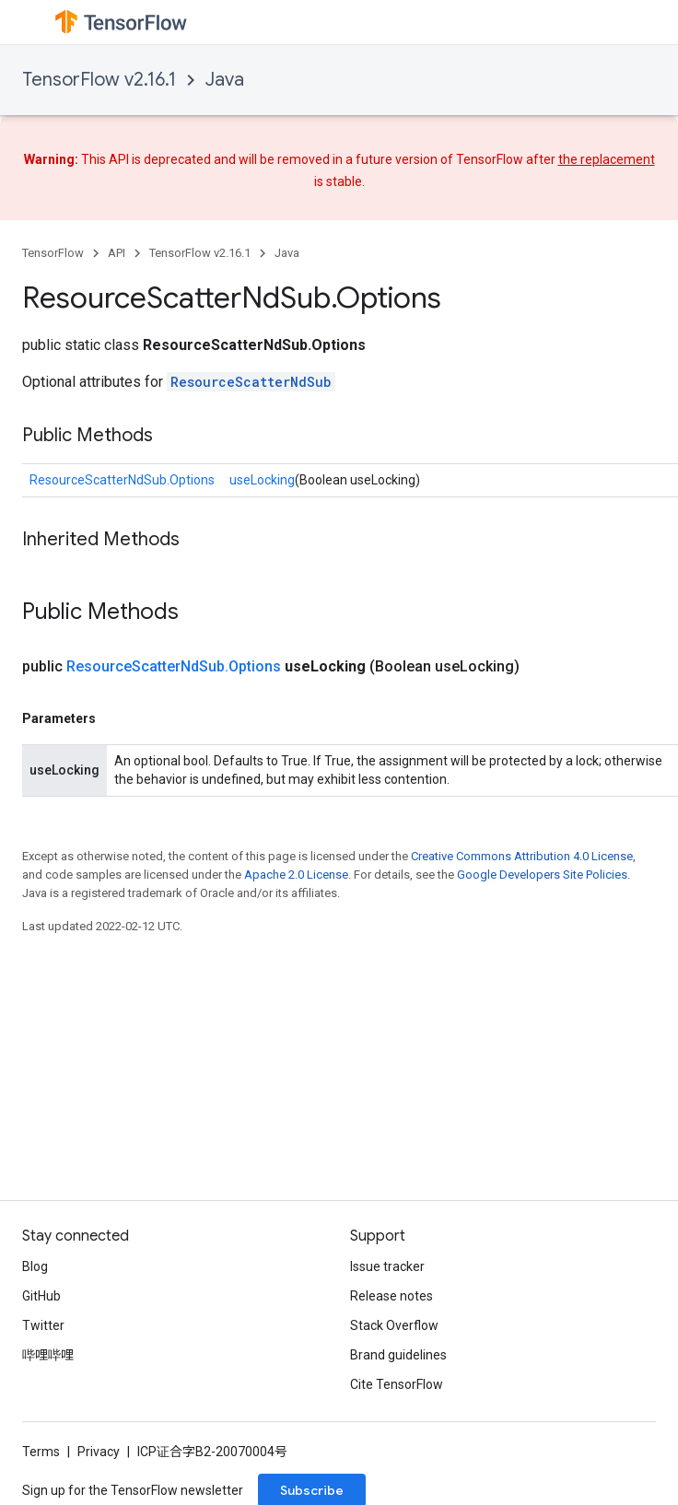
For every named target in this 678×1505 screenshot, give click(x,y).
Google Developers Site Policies (542, 874)
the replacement (606, 159)
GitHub (41, 1296)
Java (224, 79)
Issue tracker (387, 1266)
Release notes (391, 1296)
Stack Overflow (394, 1325)
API (116, 253)
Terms (41, 1451)
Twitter (43, 1325)
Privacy (98, 1451)
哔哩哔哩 (48, 1355)
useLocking (262, 479)
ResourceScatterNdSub (251, 382)
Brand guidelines (398, 1355)
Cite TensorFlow (396, 1384)
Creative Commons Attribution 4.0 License (522, 856)
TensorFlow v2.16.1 (99, 79)
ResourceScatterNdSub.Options (122, 479)
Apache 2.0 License (296, 874)
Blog (35, 1266)
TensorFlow (53, 253)
